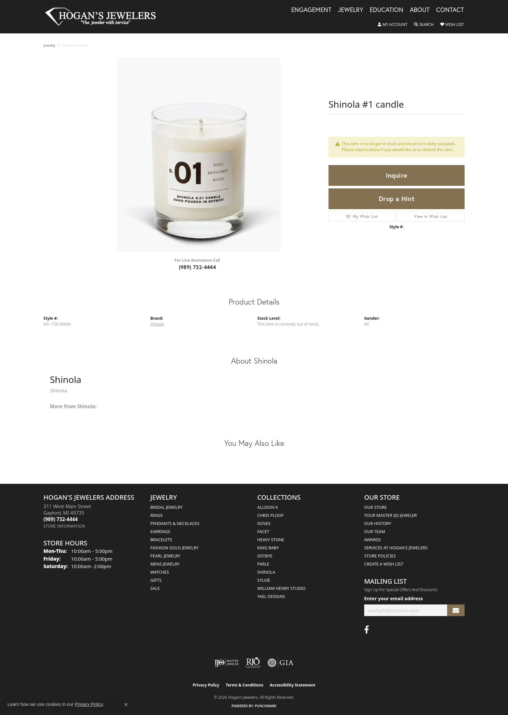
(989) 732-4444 (197, 267)
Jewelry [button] (350, 10)
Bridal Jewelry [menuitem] (166, 507)
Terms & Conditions (244, 685)
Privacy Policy (206, 685)
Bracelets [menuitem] (161, 539)
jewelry (49, 45)
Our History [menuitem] (377, 523)
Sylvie (263, 580)
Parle (263, 564)
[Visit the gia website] (281, 663)
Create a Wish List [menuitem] (383, 564)
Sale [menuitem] (155, 588)
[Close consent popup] (126, 705)
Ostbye (264, 556)
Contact (450, 10)
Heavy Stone (270, 539)
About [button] (420, 10)
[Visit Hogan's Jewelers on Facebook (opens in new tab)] (366, 630)
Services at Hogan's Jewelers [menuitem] (396, 548)
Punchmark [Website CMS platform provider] (266, 706)
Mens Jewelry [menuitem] (164, 564)
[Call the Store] (60, 519)
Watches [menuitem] (159, 572)
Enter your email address (393, 598)
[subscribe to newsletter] (456, 610)
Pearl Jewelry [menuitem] (165, 556)
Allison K (267, 507)
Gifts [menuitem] (155, 580)
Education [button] (386, 10)
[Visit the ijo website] (226, 663)
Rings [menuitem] (156, 515)
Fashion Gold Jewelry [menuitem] (174, 548)
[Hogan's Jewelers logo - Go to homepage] (103, 16)
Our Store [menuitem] (375, 507)
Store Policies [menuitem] (380, 556)
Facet (263, 531)
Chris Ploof (270, 515)
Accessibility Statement (292, 685)
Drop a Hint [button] (396, 198)
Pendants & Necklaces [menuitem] (174, 523)
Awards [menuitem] (372, 539)
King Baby (268, 548)
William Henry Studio (281, 588)
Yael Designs (271, 596)
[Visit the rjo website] (253, 663)
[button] (393, 25)
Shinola (157, 324)
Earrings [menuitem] (160, 531)
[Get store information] (64, 526)
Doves (264, 523)
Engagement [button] (311, 10)
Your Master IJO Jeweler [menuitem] (390, 515)
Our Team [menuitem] (374, 531)
